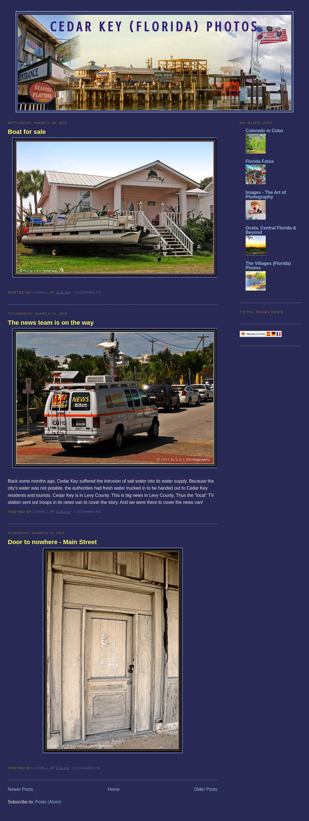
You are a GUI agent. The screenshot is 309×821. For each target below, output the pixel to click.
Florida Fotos (260, 161)
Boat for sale (27, 131)
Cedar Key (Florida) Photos (154, 27)
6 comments (86, 768)
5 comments (87, 511)
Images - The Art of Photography (266, 194)
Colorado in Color (264, 130)
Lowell (41, 292)
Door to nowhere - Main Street (52, 541)
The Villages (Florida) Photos (268, 265)
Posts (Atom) (48, 801)
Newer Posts (20, 789)
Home (114, 789)
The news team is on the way (51, 322)
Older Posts (205, 789)
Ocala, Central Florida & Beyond (271, 230)
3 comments (87, 292)
